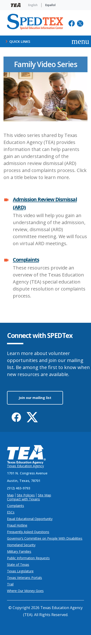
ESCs (10, 512)
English (33, 5)
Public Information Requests (28, 558)
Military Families (19, 552)
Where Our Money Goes (25, 591)
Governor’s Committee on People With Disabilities (44, 539)
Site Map (44, 495)
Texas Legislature (20, 571)
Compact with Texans (23, 499)
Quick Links (17, 41)
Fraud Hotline (17, 525)
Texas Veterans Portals (24, 578)
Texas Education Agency (25, 466)
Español (50, 5)
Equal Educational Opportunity (29, 519)
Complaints (26, 259)
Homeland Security (21, 545)
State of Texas (18, 565)
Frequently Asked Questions (28, 532)
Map (10, 495)
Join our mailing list (35, 397)
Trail (10, 584)
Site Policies (26, 495)
